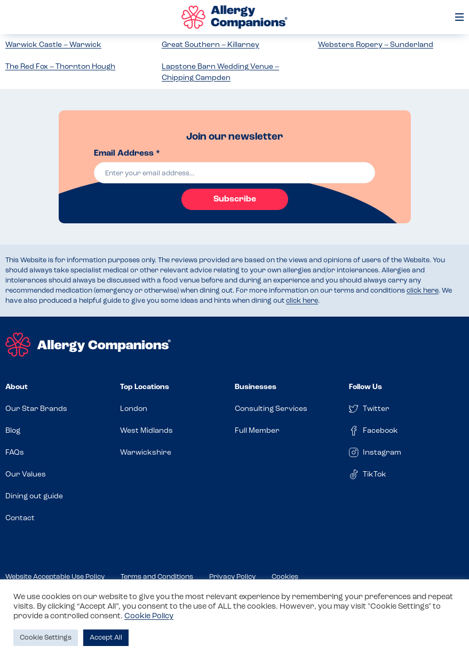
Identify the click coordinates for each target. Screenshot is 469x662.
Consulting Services (271, 409)
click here (423, 290)
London (133, 409)
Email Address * (127, 153)
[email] (234, 172)
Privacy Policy (232, 577)
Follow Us (365, 387)
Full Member (257, 431)
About (16, 387)
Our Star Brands (36, 409)
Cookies (285, 577)
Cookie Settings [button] (45, 637)
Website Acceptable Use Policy (55, 577)
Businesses (255, 387)
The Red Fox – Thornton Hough (60, 67)
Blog (12, 431)
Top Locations (144, 387)
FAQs (14, 453)
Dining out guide (34, 496)
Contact (20, 518)
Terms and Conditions (157, 577)
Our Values (25, 475)
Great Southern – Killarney (210, 45)
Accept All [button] (106, 637)
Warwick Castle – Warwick (53, 45)
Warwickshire (145, 453)
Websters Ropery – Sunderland (375, 45)
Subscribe (234, 199)
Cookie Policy (148, 616)
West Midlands (146, 431)
